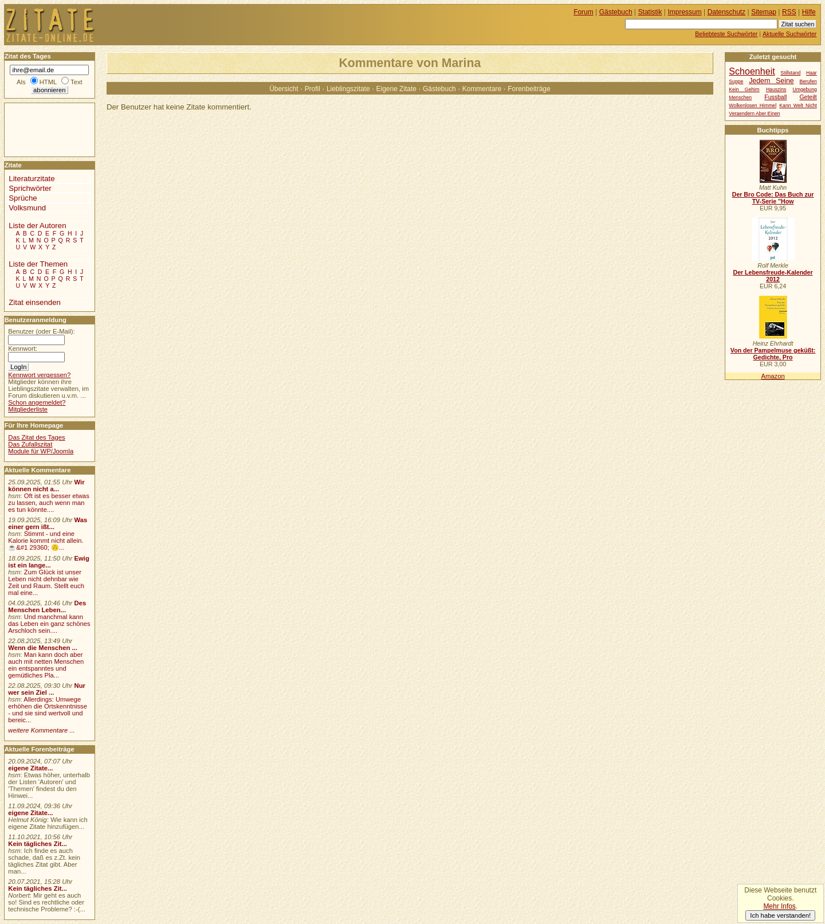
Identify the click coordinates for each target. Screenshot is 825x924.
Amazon (772, 376)
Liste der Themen (38, 264)
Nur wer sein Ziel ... (46, 689)
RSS (789, 12)
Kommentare (481, 89)
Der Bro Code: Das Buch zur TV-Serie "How (773, 198)
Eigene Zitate (396, 89)
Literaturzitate (31, 178)
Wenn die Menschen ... (42, 647)
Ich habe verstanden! (780, 915)
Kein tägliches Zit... (37, 843)
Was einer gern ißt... (47, 523)
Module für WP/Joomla (40, 451)
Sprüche (23, 198)
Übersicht (283, 89)
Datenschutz (726, 12)
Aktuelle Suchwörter (789, 33)
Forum (583, 12)
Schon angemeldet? (36, 402)
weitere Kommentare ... (41, 730)
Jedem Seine (771, 81)
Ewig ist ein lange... (48, 562)
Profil (312, 89)
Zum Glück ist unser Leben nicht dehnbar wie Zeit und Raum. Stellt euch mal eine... (46, 582)
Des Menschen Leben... (47, 606)
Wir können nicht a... (46, 485)
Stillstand (790, 73)
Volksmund (27, 207)
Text (76, 82)
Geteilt (807, 97)
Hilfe (809, 12)
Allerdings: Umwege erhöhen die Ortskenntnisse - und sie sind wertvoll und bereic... (47, 709)
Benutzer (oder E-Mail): (41, 331)
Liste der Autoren (37, 225)
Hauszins (776, 89)
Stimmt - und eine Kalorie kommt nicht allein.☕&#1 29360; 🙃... (46, 540)
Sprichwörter (30, 188)
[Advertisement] (39, 129)
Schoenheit (752, 71)
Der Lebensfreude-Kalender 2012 (772, 276)
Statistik (650, 12)
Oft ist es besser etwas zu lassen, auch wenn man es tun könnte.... (48, 502)
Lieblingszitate (348, 89)
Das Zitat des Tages (36, 437)
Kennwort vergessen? (39, 374)
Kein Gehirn (744, 89)
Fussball (775, 97)
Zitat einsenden (35, 302)
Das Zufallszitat (30, 444)
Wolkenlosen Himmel (752, 105)
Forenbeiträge (529, 89)
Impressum (685, 12)
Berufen (808, 81)
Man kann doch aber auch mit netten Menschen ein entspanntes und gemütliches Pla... (46, 665)
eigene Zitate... (30, 768)
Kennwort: (22, 348)
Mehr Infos (779, 906)
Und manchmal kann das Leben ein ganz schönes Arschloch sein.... (49, 623)
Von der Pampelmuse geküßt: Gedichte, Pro (772, 354)
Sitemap (763, 12)
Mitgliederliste (28, 409)
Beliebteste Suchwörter (726, 33)
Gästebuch (439, 89)
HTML (48, 82)
